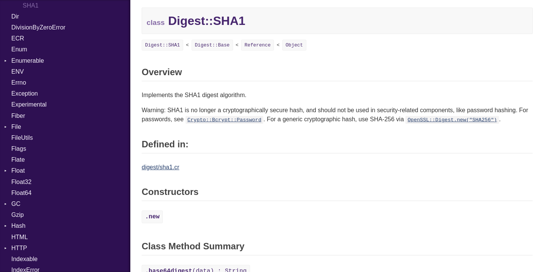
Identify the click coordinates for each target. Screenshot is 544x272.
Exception (24, 93)
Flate (18, 159)
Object (294, 45)
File (16, 127)
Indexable (24, 259)
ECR (17, 38)
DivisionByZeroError (38, 27)
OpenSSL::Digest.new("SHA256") (452, 120)
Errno (18, 82)
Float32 (21, 182)
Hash (18, 226)
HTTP (19, 248)
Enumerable (27, 60)
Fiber (18, 116)
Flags (18, 148)
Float (18, 170)
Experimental (28, 104)
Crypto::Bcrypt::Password (224, 120)
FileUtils (22, 137)
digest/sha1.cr (160, 167)
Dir (15, 16)
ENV (17, 71)
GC (15, 204)
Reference (257, 45)
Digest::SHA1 (162, 45)
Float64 (21, 193)
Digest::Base (212, 45)
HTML (19, 237)
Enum (19, 49)
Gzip (17, 215)
